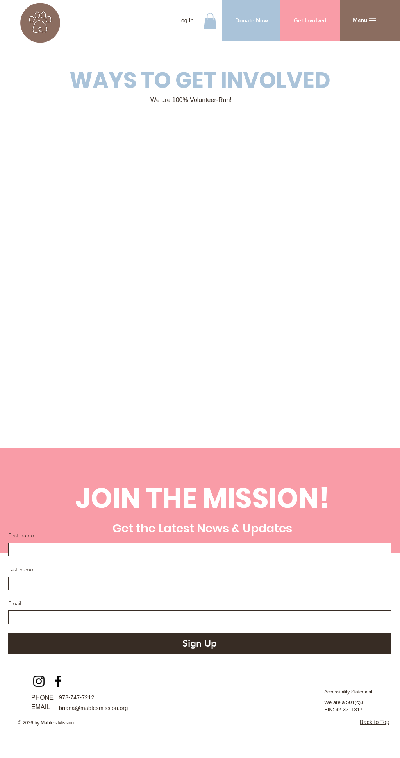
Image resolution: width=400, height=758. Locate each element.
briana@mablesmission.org (93, 708)
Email (14, 603)
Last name (20, 569)
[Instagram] (38, 681)
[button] (210, 21)
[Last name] (197, 583)
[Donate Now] (251, 20)
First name (21, 535)
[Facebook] (58, 681)
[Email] (197, 617)
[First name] (197, 549)
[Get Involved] (310, 20)
